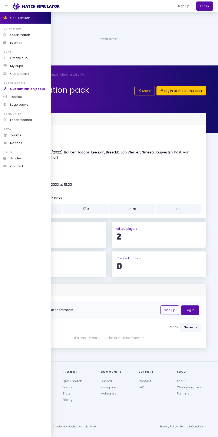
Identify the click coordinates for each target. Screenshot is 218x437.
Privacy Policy (175, 424)
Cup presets (16, 74)
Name (65, 132)
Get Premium (16, 18)
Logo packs (15, 104)
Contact (13, 166)
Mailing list (136, 391)
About (195, 379)
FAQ (162, 385)
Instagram (136, 385)
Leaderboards (17, 120)
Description (69, 146)
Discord (134, 379)
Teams (12, 135)
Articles (12, 158)
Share (151, 91)
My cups (13, 66)
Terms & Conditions (199, 424)
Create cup (15, 58)
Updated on (70, 193)
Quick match (16, 35)
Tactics (12, 97)
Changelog (199, 385)
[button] (183, 6)
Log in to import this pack (188, 91)
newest (196, 327)
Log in (204, 6)
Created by (69, 179)
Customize (65, 74)
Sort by (180, 327)
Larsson (67, 184)
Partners (197, 395)
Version (66, 166)
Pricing (102, 397)
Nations (12, 143)
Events (13, 43)
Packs (84, 74)
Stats (101, 391)
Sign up (176, 310)
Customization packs (24, 89)
